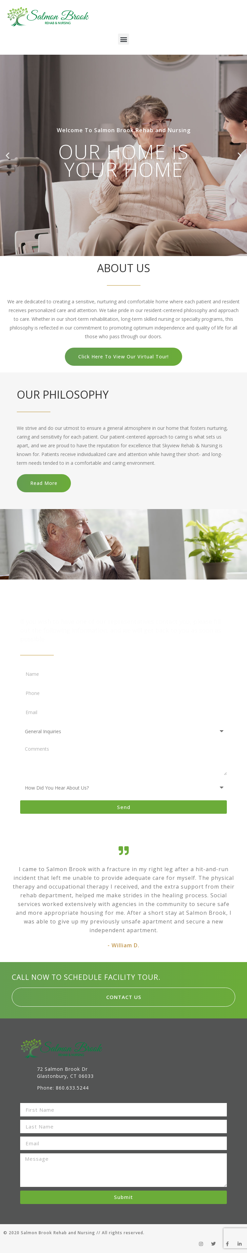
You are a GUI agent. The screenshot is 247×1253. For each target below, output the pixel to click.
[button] (123, 39)
